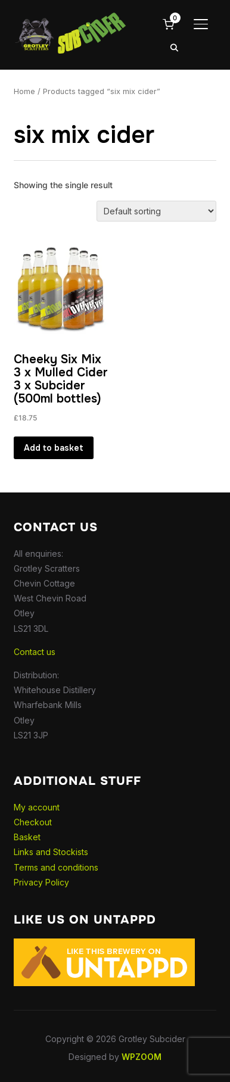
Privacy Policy (41, 882)
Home (24, 91)
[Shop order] (156, 211)
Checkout (33, 822)
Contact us (34, 652)
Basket (27, 837)
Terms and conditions (56, 867)
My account (37, 807)
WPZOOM (141, 1057)
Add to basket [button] (53, 447)
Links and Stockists (51, 852)
